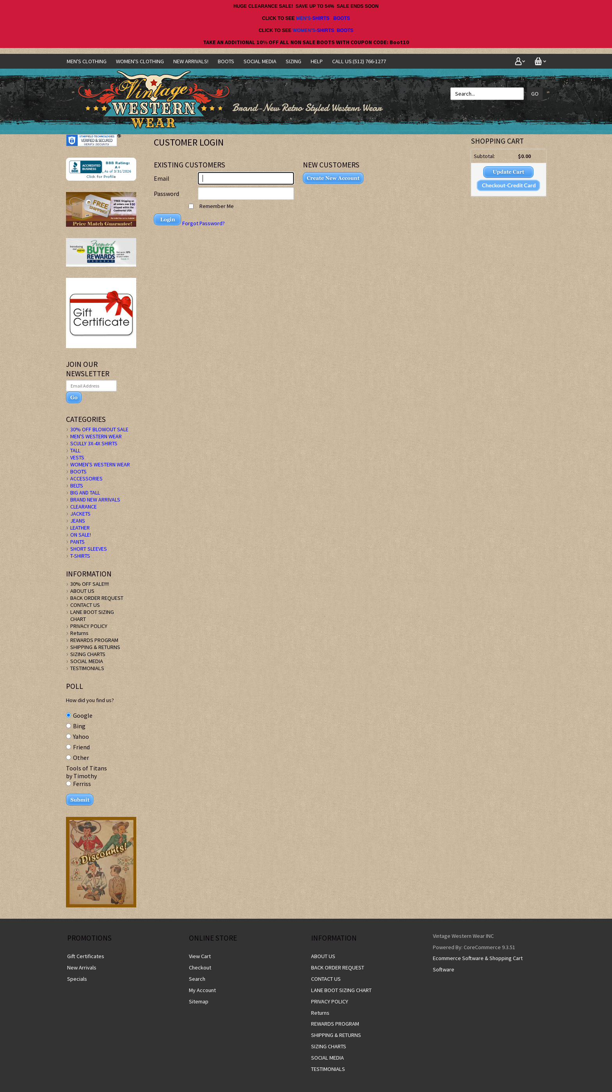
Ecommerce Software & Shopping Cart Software (478, 964)
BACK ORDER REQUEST (96, 597)
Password (166, 193)
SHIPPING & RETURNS (95, 647)
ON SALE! (80, 534)
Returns (79, 633)
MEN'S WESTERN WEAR (96, 436)
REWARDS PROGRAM (94, 640)
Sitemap (198, 1001)
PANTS (77, 541)
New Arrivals (81, 967)
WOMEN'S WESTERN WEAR (100, 464)
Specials (77, 978)
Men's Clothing (87, 61)
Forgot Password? (203, 223)
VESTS (77, 457)
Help (317, 61)
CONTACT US (85, 604)
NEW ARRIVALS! (190, 61)
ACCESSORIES (86, 478)
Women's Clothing (140, 61)
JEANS (77, 520)
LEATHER (80, 527)
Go (535, 93)
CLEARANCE (83, 506)
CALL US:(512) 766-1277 (359, 61)
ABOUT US (82, 590)
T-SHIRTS (80, 555)
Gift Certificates (85, 956)
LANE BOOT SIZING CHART (341, 990)
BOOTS (341, 18)
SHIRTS (320, 18)
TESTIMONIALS (87, 668)
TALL (75, 450)
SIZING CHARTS (87, 654)
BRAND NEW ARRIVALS (95, 499)
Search (197, 978)
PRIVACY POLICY (88, 626)
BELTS (76, 485)
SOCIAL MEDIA (260, 61)
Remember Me (211, 206)
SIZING (293, 61)
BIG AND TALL (85, 492)
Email (161, 178)
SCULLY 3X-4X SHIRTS (93, 443)
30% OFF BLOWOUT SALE (99, 429)
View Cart (200, 956)
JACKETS (80, 513)
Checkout (200, 967)
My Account (202, 990)
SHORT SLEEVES (88, 548)
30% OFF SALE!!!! (89, 583)
